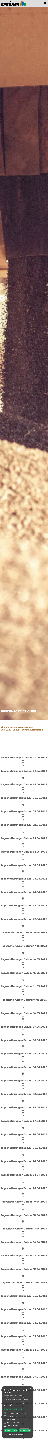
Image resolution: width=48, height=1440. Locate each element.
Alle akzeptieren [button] (11, 1430)
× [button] (30, 1388)
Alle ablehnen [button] (24, 1430)
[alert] (17, 1412)
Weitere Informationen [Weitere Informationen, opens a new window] (23, 1406)
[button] (45, 3)
